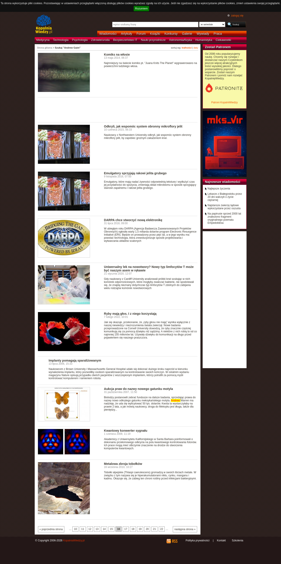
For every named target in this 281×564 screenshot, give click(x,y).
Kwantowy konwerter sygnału (125, 430)
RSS (174, 541)
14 (104, 529)
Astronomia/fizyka (180, 40)
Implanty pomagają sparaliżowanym (75, 360)
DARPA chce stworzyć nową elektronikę (133, 220)
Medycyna (43, 40)
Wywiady (203, 33)
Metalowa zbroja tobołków (123, 464)
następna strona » (184, 529)
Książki (155, 33)
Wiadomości (108, 33)
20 (147, 529)
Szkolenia (237, 540)
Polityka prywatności (197, 540)
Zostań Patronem (218, 47)
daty (196, 47)
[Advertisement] (118, 109)
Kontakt (221, 540)
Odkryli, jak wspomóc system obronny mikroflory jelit (143, 126)
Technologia (60, 40)
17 (125, 529)
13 (96, 529)
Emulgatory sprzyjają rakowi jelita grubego (135, 173)
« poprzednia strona (51, 529)
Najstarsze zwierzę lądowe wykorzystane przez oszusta (224, 207)
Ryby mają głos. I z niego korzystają (130, 313)
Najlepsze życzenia (219, 188)
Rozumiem (141, 8)
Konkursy (171, 33)
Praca (218, 33)
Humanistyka (203, 40)
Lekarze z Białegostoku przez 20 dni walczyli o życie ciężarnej (225, 197)
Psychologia (80, 40)
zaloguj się (237, 15)
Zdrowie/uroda (100, 40)
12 (89, 529)
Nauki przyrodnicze (153, 40)
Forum (141, 33)
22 (161, 529)
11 (82, 529)
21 (154, 529)
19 (140, 529)
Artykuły (126, 33)
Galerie (187, 33)
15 (111, 529)
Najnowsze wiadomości (222, 182)
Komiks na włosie (117, 54)
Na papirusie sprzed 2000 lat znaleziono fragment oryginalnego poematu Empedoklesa (224, 218)
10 (75, 529)
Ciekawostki (223, 40)
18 (132, 529)
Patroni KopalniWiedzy (224, 102)
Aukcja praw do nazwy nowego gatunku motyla (138, 389)
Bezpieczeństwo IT (125, 40)
